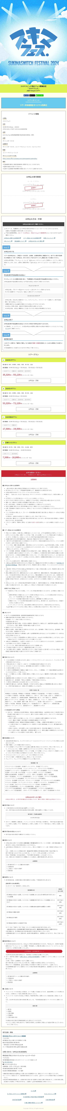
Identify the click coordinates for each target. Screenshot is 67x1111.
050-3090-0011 (8, 1062)
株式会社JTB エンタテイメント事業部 (14, 1036)
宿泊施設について (20, 241)
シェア (26, 95)
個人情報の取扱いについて (33, 1103)
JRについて (8, 241)
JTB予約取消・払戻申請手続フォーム (34, 951)
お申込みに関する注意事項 (12, 238)
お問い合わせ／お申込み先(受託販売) (30, 957)
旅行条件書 (16, 1100)
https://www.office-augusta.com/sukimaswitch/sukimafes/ (20, 158)
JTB (33, 1091)
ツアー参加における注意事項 (32, 238)
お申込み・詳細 (33, 380)
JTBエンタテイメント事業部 (16, 1094)
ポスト (32, 95)
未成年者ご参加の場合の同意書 (33, 1097)
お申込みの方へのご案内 (36, 241)
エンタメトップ (50, 1094)
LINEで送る (39, 95)
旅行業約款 (50, 1100)
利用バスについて (49, 238)
